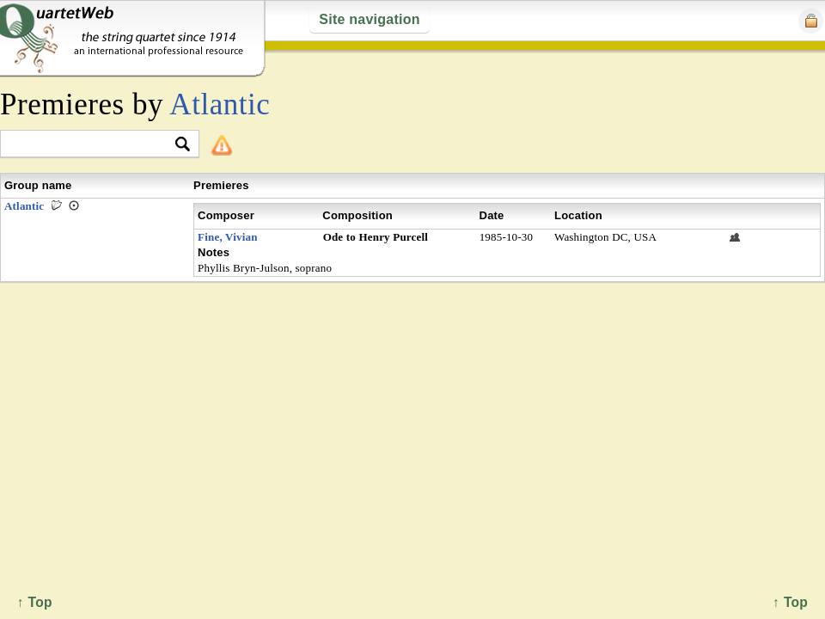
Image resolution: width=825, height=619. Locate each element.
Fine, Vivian (228, 236)
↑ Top (790, 602)
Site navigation (369, 19)
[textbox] (92, 145)
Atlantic (219, 104)
